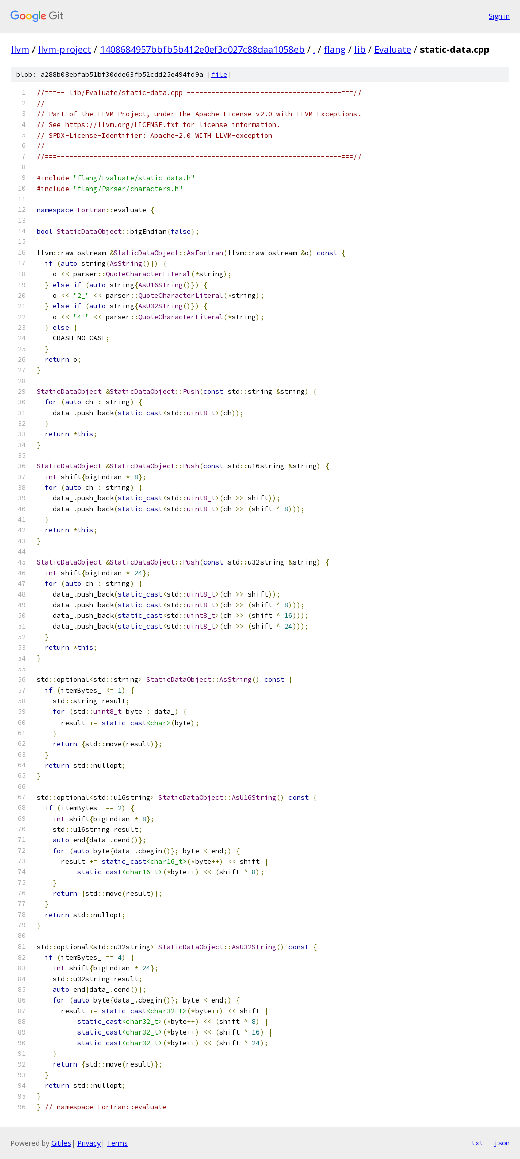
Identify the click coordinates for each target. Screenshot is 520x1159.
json (502, 1142)
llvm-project (64, 49)
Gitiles (61, 1143)
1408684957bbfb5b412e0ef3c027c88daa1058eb (202, 49)
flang (335, 49)
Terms (117, 1143)
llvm (20, 49)
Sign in (499, 16)
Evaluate (392, 49)
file (219, 74)
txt (477, 1142)
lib (360, 49)
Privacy (89, 1143)
